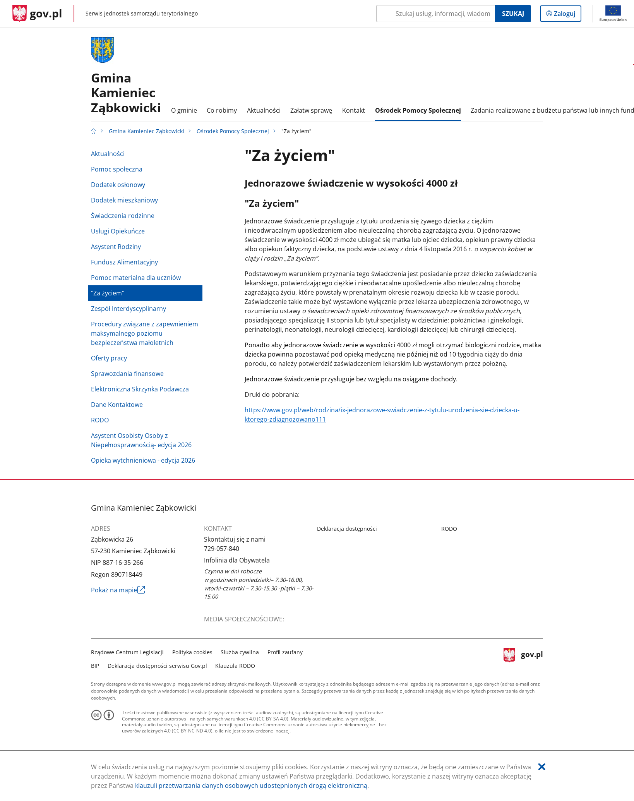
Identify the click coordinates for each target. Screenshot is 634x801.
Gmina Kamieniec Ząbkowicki (146, 131)
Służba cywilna (240, 652)
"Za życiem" (107, 293)
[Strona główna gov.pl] (37, 13)
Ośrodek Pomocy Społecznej (233, 131)
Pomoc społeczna (116, 169)
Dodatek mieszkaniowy (124, 200)
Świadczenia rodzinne (122, 215)
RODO (100, 420)
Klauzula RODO (235, 665)
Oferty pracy (109, 358)
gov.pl (523, 658)
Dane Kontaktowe (117, 404)
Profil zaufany (285, 652)
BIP (95, 665)
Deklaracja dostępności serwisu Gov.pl (157, 665)
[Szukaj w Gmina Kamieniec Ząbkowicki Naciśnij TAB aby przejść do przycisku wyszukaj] (435, 13)
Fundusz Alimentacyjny (124, 262)
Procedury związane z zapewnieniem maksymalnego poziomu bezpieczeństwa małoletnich (144, 333)
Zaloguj (566, 15)
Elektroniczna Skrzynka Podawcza (140, 389)
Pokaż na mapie (118, 590)
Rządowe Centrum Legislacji (127, 652)
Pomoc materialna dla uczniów (136, 277)
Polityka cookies (192, 652)
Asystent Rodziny (116, 246)
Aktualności (108, 153)
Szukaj (513, 13)
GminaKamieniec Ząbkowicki (126, 92)
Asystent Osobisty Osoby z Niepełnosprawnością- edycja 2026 (141, 440)
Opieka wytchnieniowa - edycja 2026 (143, 460)
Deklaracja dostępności (347, 528)
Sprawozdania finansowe (127, 373)
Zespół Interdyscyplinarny (128, 308)
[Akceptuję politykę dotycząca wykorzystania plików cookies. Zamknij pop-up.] (542, 767)
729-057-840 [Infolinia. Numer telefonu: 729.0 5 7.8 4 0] (221, 548)
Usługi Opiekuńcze (118, 231)
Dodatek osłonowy (118, 184)
